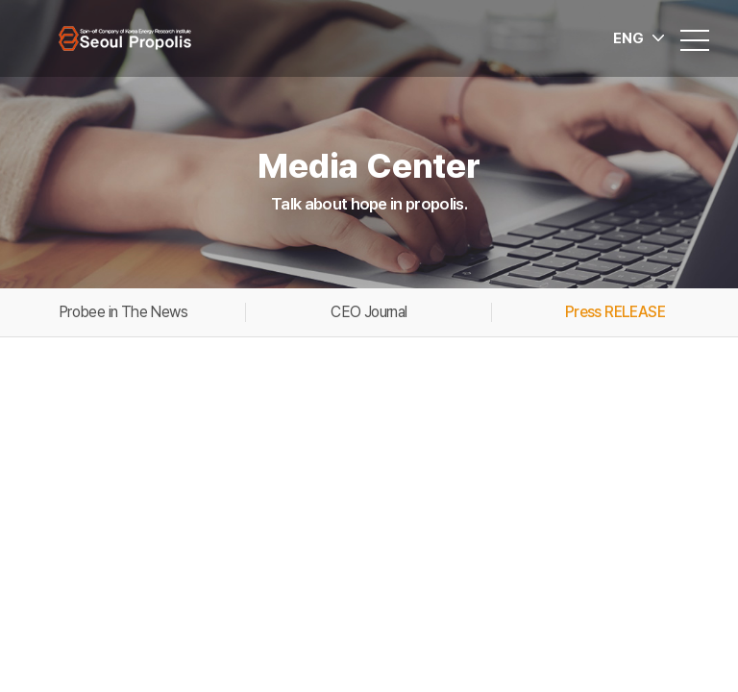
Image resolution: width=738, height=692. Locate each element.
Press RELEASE (615, 312)
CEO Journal (368, 312)
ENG (628, 38)
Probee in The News (123, 312)
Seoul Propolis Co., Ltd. (125, 38)
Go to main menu (0, 0)
